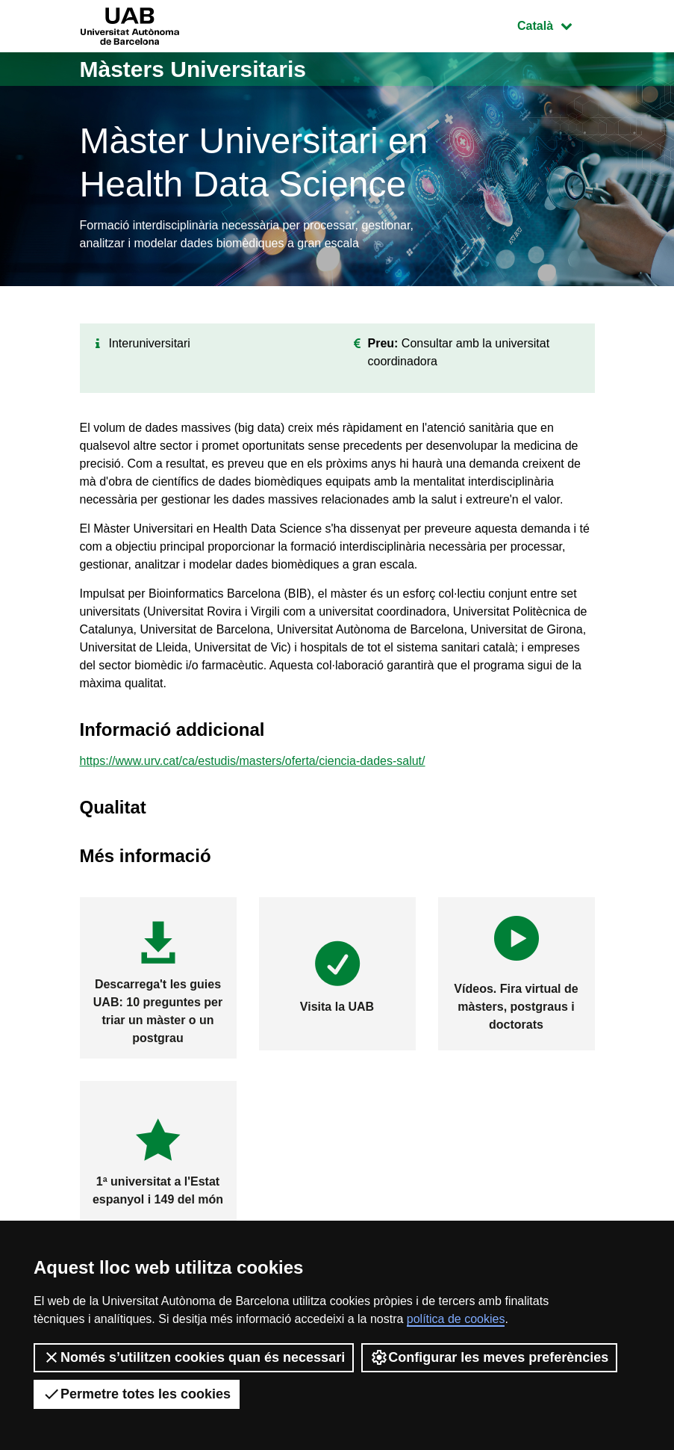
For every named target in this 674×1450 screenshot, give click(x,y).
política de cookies (456, 1319)
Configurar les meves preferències (489, 1357)
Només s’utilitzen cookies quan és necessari (194, 1357)
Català (555, 24)
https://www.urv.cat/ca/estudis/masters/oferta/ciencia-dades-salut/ (252, 761)
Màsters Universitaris (193, 69)
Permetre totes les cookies (137, 1394)
